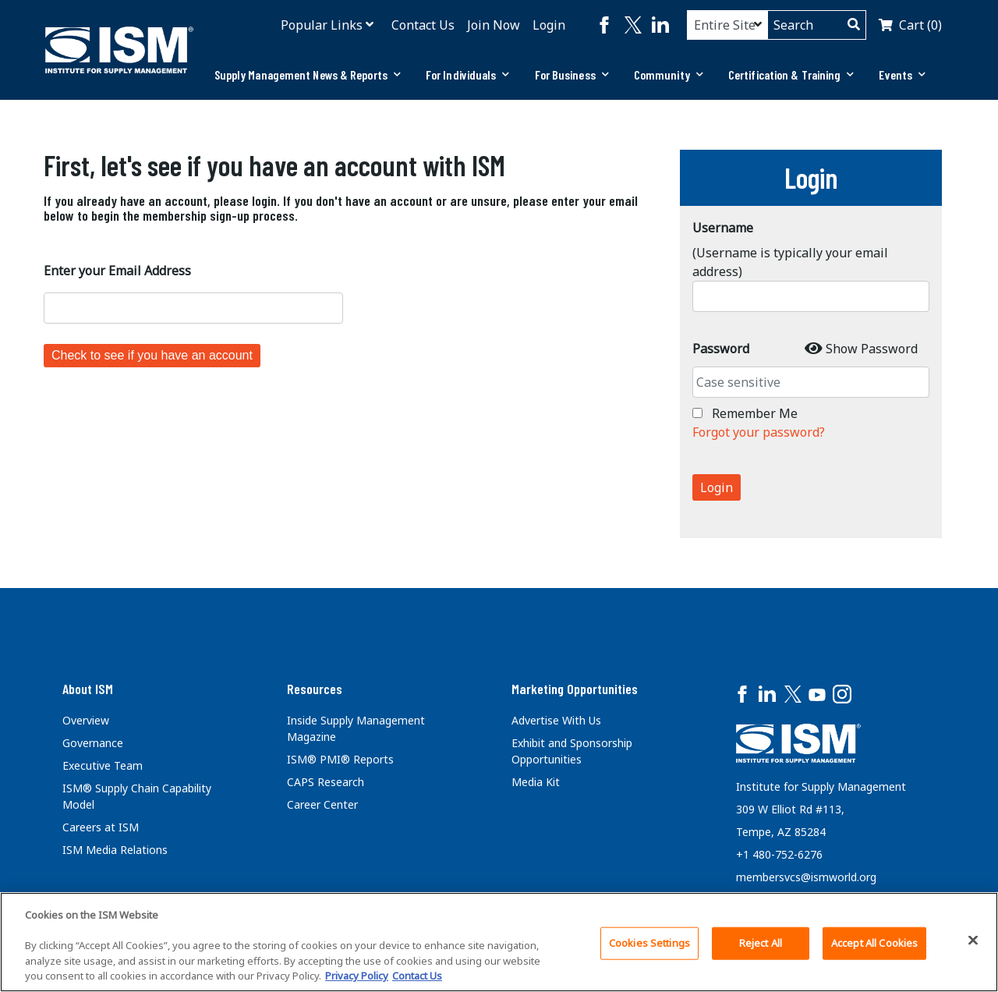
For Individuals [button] (468, 74)
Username (722, 227)
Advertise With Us (556, 720)
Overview (85, 720)
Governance (92, 742)
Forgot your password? (758, 432)
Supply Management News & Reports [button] (307, 74)
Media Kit (535, 781)
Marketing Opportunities (574, 688)
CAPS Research (325, 781)
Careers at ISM (100, 827)
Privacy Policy (356, 976)
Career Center (322, 804)
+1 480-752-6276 (779, 854)
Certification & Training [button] (791, 74)
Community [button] (668, 74)
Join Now (493, 25)
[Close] (973, 940)
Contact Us (423, 25)
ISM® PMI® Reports (340, 759)
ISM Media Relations (115, 849)
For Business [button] (572, 74)
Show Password (872, 348)
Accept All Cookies (874, 943)
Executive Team (102, 765)
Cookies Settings (649, 943)
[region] (499, 942)
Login (549, 25)
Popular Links (322, 25)
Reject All (760, 943)
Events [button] (902, 74)
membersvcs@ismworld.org (806, 877)
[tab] (307, 75)
